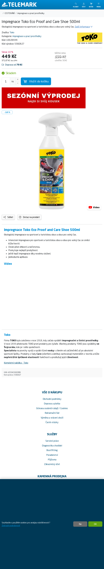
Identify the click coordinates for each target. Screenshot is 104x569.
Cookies (64, 408)
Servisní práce (52, 440)
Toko (12, 32)
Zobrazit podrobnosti (11, 525)
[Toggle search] (75, 4)
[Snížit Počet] (18, 83)
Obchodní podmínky (52, 399)
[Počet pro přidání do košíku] (6, 81)
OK (95, 524)
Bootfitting (52, 450)
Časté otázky (52, 422)
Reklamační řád (52, 412)
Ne (80, 524)
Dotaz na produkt (29, 217)
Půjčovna (52, 459)
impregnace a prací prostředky (26, 36)
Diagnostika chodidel (52, 445)
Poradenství (52, 455)
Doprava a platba (52, 403)
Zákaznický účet (52, 464)
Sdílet (8, 217)
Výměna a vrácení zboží (52, 417)
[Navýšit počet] (18, 79)
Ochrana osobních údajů (47, 408)
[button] (83, 4)
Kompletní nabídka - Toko (16, 362)
